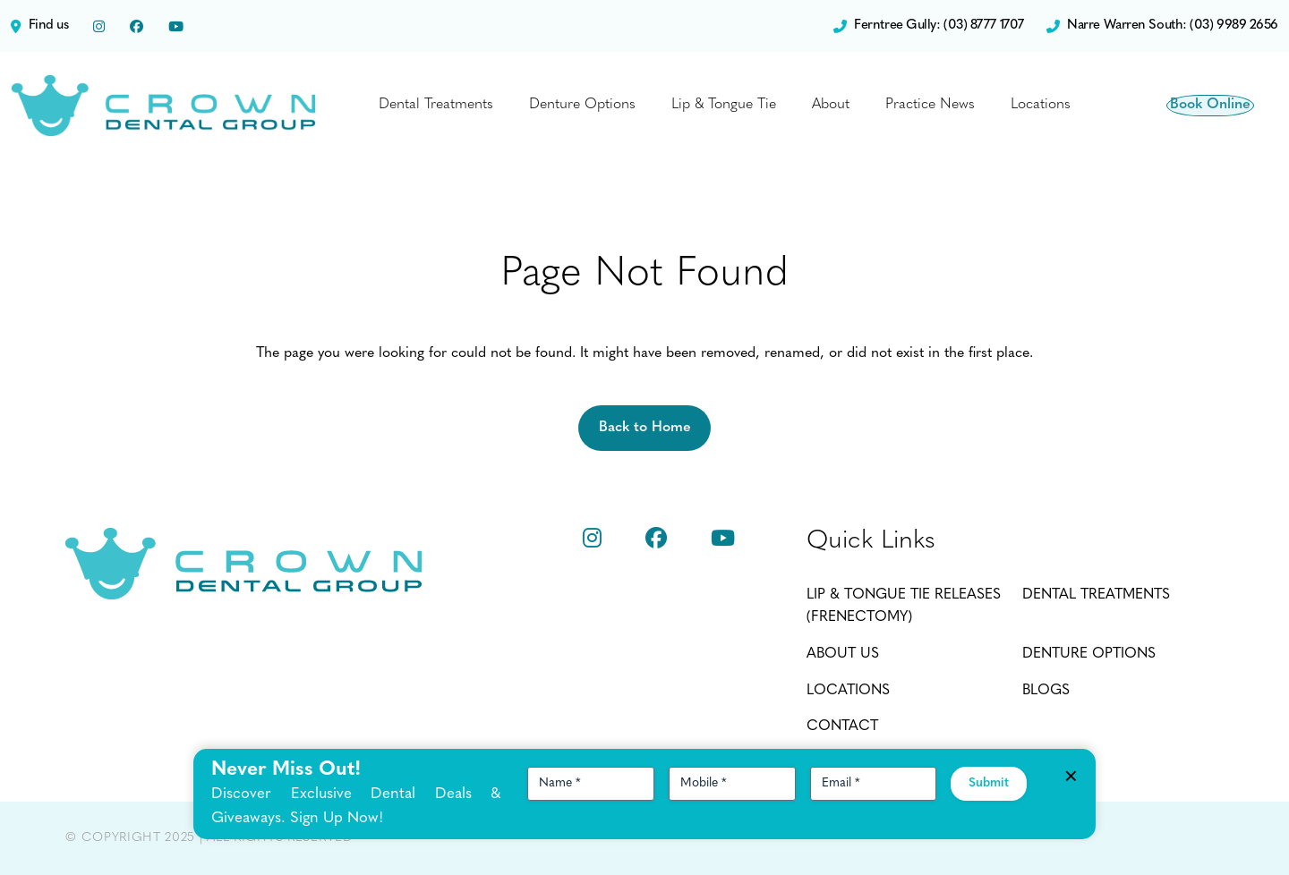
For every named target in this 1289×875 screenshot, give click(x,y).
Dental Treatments (436, 105)
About (830, 105)
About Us (843, 654)
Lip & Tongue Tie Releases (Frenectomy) (904, 606)
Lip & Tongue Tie (723, 105)
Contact (842, 726)
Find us (39, 26)
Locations (1041, 105)
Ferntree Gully (928, 26)
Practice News (930, 105)
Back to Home (645, 428)
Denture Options (582, 105)
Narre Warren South (1162, 26)
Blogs (1046, 691)
